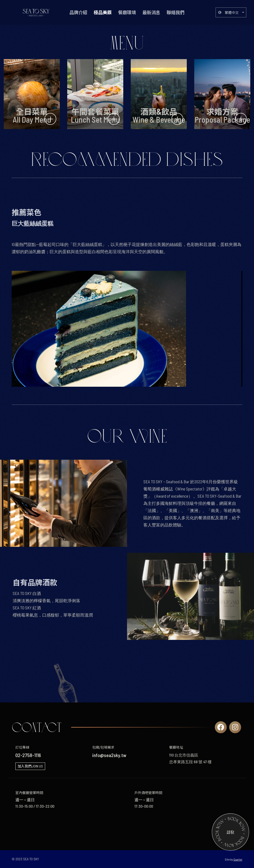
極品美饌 (103, 12)
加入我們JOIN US (30, 766)
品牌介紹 (78, 12)
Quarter (237, 859)
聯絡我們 (176, 12)
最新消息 (151, 12)
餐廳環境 (127, 12)
